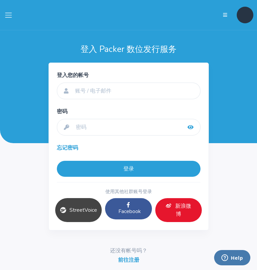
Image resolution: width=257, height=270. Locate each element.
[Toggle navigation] (8, 15)
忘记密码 (67, 147)
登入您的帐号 (73, 75)
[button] (245, 15)
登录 (128, 168)
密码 (62, 111)
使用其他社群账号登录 (128, 191)
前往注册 (128, 260)
